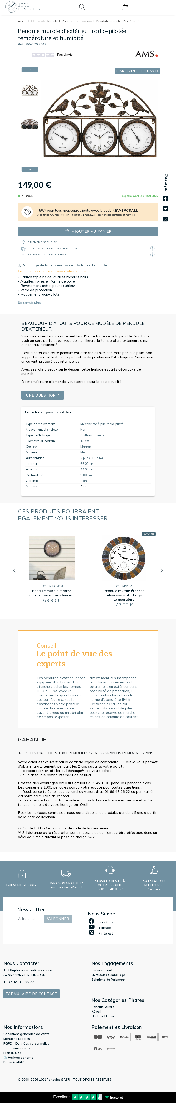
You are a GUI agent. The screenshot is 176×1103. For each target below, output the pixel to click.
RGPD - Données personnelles (26, 1043)
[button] (14, 570)
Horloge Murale (103, 1016)
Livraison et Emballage (108, 975)
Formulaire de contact (31, 994)
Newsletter (31, 909)
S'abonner (58, 919)
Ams (83, 486)
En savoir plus (29, 302)
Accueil (25, 21)
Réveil (96, 1011)
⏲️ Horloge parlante (18, 1057)
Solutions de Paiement (108, 979)
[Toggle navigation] (169, 7)
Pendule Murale (47, 21)
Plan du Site (12, 1053)
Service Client (102, 970)
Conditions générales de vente (26, 1034)
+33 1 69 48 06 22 (18, 982)
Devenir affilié (14, 1062)
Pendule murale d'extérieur (117, 21)
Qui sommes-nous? (17, 1048)
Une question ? (42, 395)
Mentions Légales (16, 1038)
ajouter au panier (88, 231)
